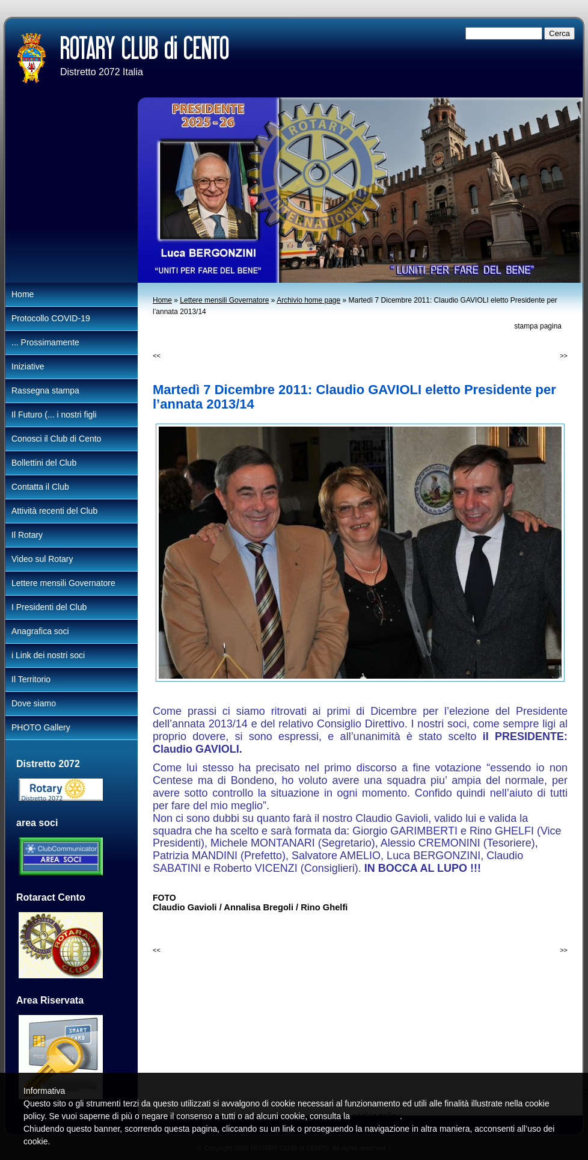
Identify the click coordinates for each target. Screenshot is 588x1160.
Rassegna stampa (45, 390)
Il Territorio (31, 679)
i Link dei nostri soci (48, 655)
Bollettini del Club (43, 462)
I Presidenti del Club (49, 607)
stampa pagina (538, 326)
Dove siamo (33, 703)
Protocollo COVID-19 (50, 318)
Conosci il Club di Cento (56, 438)
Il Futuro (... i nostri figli (54, 414)
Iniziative (27, 366)
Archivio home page (308, 300)
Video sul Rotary (42, 559)
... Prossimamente (45, 342)
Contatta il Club (40, 487)
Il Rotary (27, 535)
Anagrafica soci (40, 631)
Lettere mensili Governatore (224, 300)
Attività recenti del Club (54, 511)
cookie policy (376, 1116)
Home (162, 300)
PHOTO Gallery (40, 727)
